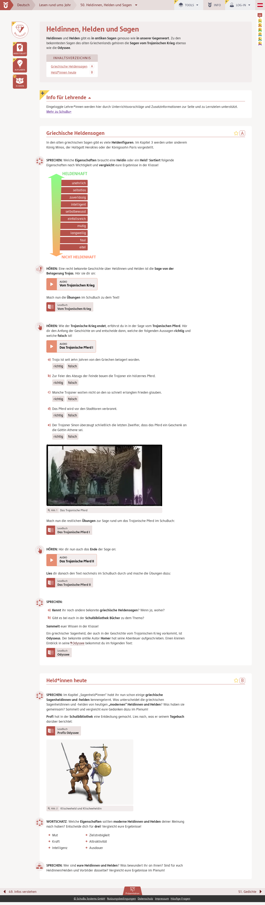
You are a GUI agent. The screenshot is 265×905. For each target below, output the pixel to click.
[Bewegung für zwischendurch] (258, 887)
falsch (72, 367)
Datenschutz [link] (145, 901)
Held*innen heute (63, 73)
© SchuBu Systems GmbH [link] (89, 901)
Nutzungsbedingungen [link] (121, 901)
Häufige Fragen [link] (180, 901)
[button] (20, 82)
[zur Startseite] (7, 5)
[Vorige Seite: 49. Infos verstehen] (63, 895)
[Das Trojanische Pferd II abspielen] (51, 561)
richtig (58, 367)
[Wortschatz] (20, 30)
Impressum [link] (162, 901)
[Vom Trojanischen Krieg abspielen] (51, 284)
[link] (132, 893)
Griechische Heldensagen (69, 67)
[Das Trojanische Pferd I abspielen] (51, 347)
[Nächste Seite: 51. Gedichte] (202, 895)
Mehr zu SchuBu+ (59, 112)
